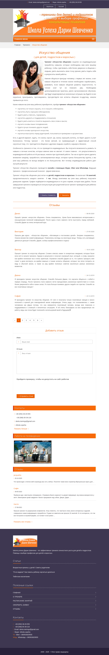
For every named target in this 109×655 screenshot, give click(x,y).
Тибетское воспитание (21, 576)
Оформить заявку (21, 605)
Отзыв (19, 349)
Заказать (64, 195)
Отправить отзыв (25, 396)
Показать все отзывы (23, 522)
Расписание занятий (22, 601)
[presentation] (34, 385)
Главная (17, 45)
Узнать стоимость (48, 195)
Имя (19, 337)
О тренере (17, 597)
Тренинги (26, 45)
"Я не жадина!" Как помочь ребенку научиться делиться (34, 572)
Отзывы (16, 609)
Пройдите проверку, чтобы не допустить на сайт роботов (43, 379)
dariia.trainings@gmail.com (41, 2)
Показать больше (21, 429)
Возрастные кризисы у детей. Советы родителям (31, 568)
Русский (60, 6)
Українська (49, 6)
